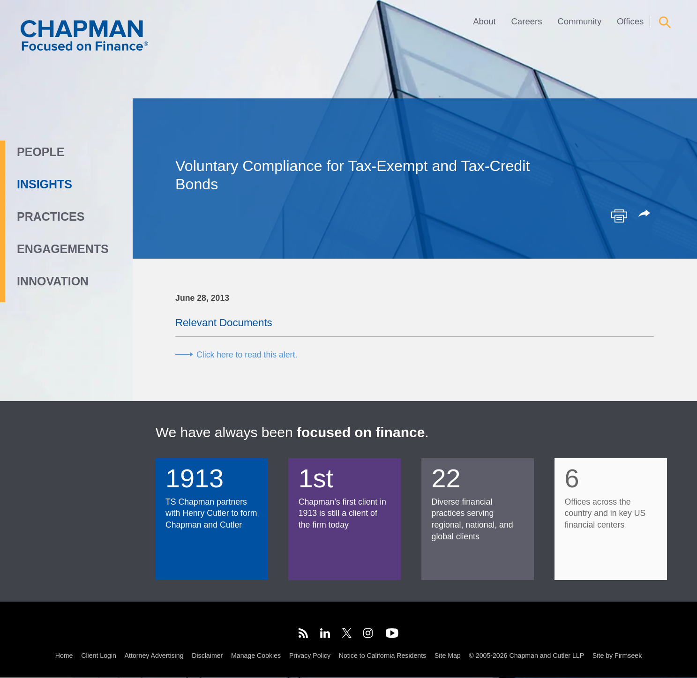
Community (579, 21)
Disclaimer (207, 656)
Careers (526, 21)
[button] (645, 214)
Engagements (63, 248)
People (40, 151)
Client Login (98, 656)
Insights (44, 184)
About (484, 21)
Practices (50, 216)
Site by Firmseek (617, 656)
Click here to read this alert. (246, 354)
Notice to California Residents (382, 656)
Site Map (448, 656)
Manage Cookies (256, 656)
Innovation (53, 281)
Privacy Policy (309, 656)
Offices (630, 21)
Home (64, 656)
